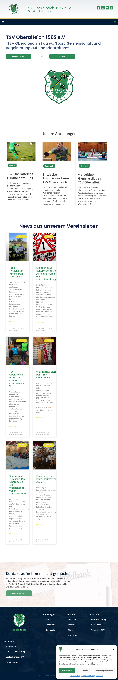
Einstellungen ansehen (104, 670)
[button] (113, 650)
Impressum (99, 676)
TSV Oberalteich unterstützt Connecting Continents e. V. (17, 379)
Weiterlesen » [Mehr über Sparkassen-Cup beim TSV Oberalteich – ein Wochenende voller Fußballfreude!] (14, 534)
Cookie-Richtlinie (75, 676)
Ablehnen (84, 670)
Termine (71, 624)
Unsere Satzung (13, 662)
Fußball (12, 165)
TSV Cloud (72, 635)
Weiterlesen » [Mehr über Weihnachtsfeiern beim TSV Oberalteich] (41, 418)
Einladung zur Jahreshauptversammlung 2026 (51, 478)
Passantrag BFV (98, 630)
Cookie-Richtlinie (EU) (15, 657)
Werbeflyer (96, 624)
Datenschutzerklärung (88, 676)
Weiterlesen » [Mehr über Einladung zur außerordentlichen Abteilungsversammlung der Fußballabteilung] (41, 322)
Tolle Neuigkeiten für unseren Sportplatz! (16, 272)
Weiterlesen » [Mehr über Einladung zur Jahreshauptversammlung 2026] (41, 525)
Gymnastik (50, 630)
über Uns (72, 619)
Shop (70, 630)
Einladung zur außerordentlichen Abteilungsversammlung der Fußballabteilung (50, 273)
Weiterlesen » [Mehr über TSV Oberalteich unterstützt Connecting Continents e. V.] (14, 427)
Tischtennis (49, 165)
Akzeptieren (67, 670)
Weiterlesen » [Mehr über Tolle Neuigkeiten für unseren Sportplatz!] (14, 322)
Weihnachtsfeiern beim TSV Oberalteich (46, 374)
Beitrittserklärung (98, 619)
